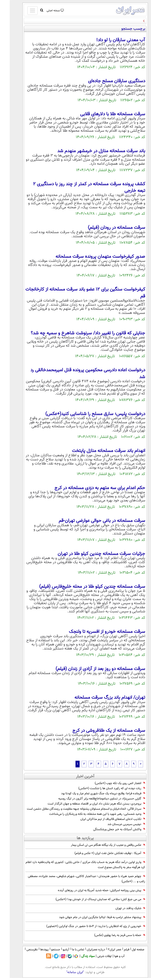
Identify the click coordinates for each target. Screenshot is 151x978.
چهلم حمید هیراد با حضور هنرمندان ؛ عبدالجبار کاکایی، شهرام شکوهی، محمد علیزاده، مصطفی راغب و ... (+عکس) (76, 879)
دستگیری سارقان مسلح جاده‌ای (106, 81)
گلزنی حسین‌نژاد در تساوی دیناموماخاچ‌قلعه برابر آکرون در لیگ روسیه (92, 798)
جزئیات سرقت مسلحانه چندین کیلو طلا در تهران (91, 554)
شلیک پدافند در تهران (120, 908)
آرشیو (56, 949)
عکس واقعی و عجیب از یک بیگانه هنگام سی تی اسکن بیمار (98, 845)
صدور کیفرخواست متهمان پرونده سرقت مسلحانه (90, 256)
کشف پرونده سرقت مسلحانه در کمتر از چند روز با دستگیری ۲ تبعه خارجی (79, 187)
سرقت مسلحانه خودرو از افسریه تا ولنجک (97, 631)
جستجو (45, 949)
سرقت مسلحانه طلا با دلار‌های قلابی (102, 114)
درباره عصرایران (86, 949)
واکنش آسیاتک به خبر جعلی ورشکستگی (109, 829)
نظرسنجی (22, 949)
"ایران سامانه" (65, 972)
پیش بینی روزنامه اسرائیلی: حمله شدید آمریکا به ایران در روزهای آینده (91, 890)
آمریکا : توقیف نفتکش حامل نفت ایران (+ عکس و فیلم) (100, 853)
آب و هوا (109, 956)
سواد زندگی (78, 956)
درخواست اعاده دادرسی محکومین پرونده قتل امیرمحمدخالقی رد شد (78, 373)
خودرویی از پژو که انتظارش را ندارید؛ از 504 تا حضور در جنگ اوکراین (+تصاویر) (86, 926)
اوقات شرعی (95, 956)
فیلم (117, 949)
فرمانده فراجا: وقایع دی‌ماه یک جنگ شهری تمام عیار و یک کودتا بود (93, 793)
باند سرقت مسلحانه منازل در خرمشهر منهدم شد (91, 151)
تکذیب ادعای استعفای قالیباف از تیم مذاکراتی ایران (103, 819)
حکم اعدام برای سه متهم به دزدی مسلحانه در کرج (90, 488)
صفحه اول (128, 949)
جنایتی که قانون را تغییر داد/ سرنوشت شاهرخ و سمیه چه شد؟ (78, 333)
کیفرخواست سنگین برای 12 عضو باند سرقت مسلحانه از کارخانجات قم (75, 293)
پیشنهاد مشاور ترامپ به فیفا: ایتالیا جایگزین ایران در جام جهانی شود (92, 917)
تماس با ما (68, 949)
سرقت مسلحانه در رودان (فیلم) (106, 227)
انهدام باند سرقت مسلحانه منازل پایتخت (98, 451)
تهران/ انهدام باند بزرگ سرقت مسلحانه (100, 697)
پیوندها (34, 949)
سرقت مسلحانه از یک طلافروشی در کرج (99, 730)
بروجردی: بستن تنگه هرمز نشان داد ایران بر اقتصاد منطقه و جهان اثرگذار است (86, 803)
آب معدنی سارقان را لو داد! (111, 40)
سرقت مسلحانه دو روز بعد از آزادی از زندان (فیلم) (90, 669)
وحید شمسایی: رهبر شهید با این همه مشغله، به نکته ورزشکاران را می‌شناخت (87, 814)
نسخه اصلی (45, 10)
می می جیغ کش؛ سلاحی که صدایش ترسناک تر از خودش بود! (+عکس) (90, 899)
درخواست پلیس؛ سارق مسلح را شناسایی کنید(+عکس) (85, 414)
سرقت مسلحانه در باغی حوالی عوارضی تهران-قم (92, 520)
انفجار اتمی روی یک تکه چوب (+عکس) (110, 783)
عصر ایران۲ (105, 949)
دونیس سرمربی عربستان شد (116, 824)
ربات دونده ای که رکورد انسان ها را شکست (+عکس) (102, 788)
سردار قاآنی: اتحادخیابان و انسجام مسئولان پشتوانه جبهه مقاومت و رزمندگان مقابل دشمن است (76, 809)
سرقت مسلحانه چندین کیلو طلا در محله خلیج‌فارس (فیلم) (82, 586)
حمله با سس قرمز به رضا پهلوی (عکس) (109, 935)
